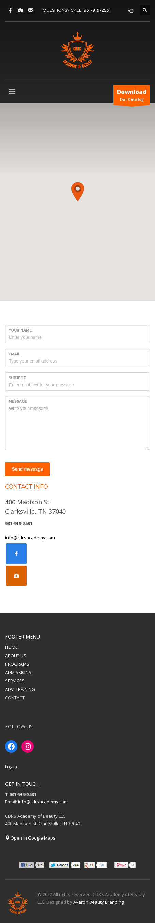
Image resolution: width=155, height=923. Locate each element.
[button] (77, 192)
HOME (11, 647)
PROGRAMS (17, 664)
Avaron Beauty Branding (98, 902)
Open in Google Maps (30, 838)
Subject (17, 378)
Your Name (20, 330)
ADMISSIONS (18, 672)
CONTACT (15, 698)
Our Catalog (131, 96)
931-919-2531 (97, 10)
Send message (27, 469)
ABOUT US (15, 655)
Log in (11, 767)
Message (18, 401)
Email (14, 354)
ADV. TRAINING (20, 689)
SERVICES (15, 681)
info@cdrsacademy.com (30, 538)
